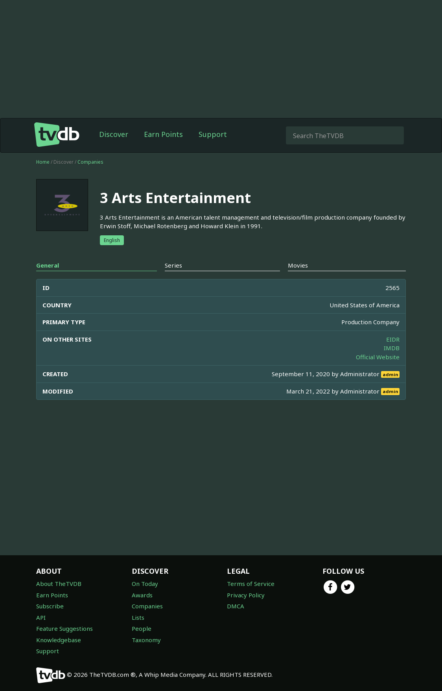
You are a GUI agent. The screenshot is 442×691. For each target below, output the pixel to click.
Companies (90, 162)
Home (43, 162)
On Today (145, 584)
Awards (142, 595)
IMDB (392, 348)
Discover (113, 134)
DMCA (235, 606)
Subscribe (50, 606)
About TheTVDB (58, 584)
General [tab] (47, 265)
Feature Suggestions (64, 628)
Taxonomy (146, 640)
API (41, 617)
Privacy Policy (246, 595)
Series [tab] (173, 265)
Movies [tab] (298, 265)
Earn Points (163, 134)
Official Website (378, 357)
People (141, 628)
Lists (138, 617)
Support (213, 134)
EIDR (393, 339)
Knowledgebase (58, 640)
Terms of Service (250, 584)
